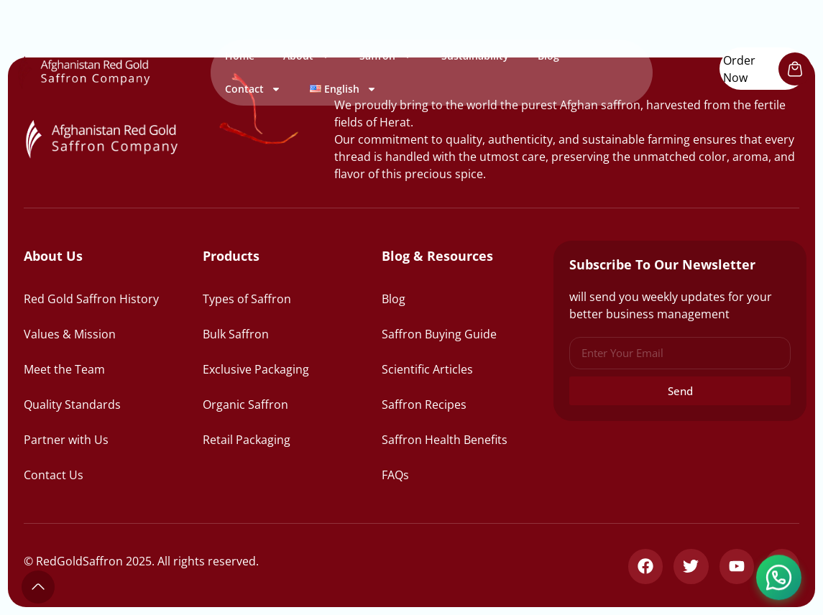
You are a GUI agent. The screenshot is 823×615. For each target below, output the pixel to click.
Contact (253, 89)
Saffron (386, 56)
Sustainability (475, 56)
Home (239, 56)
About (307, 56)
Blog (548, 56)
